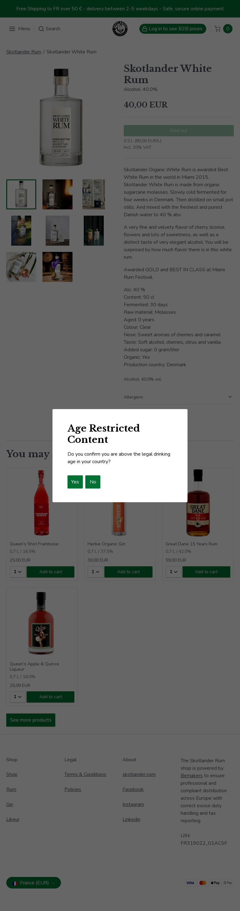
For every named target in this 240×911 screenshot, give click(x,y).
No (93, 481)
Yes (75, 481)
